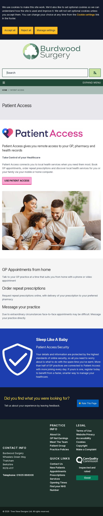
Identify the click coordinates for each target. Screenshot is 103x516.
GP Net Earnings (59, 438)
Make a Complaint (86, 449)
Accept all (9, 30)
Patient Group (58, 445)
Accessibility (83, 438)
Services (55, 478)
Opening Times (58, 482)
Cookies (81, 442)
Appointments (58, 471)
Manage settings (46, 30)
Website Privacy (85, 434)
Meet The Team (59, 442)
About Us (55, 434)
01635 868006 (25, 475)
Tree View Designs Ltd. (21, 511)
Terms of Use (84, 430)
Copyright (81, 445)
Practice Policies (59, 449)
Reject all (26, 30)
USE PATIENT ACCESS (16, 180)
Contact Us (56, 463)
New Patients (57, 467)
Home (4, 90)
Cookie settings (86, 14)
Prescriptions (57, 475)
